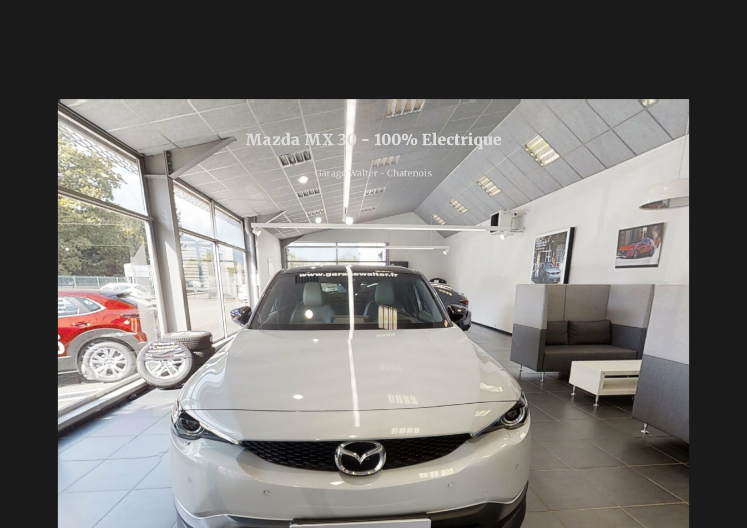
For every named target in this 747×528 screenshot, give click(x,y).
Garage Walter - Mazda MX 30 (177, 73)
